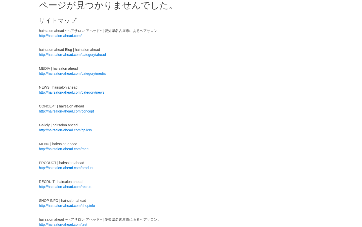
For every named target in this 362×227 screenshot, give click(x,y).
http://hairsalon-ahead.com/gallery (65, 130)
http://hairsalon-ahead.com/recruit (65, 187)
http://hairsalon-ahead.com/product (66, 168)
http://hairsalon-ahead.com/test (63, 224)
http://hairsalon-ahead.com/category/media (72, 73)
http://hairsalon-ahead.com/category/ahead (72, 55)
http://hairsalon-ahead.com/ (60, 36)
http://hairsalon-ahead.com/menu (64, 149)
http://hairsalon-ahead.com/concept (66, 111)
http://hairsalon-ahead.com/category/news (71, 92)
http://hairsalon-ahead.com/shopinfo (67, 206)
